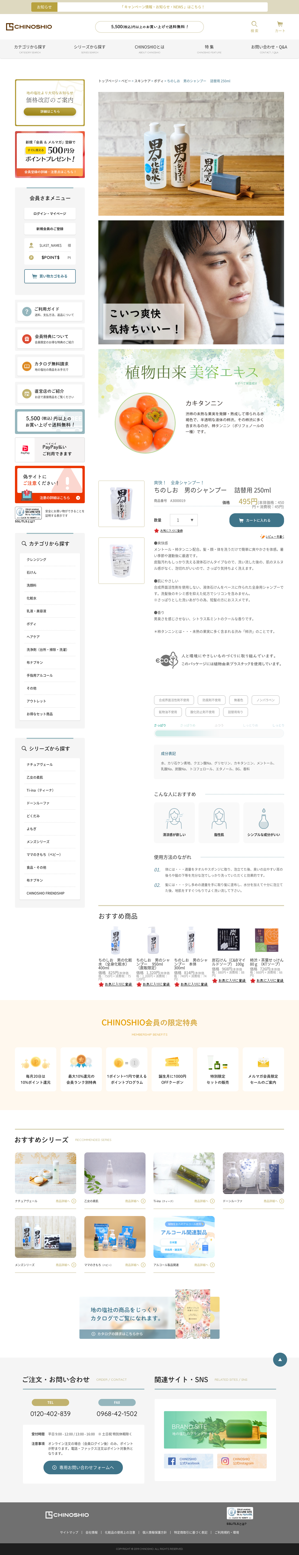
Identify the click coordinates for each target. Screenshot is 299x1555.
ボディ (159, 81)
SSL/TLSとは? (25, 521)
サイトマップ (69, 1532)
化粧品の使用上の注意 (120, 1532)
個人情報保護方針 (154, 1532)
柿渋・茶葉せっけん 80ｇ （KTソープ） (267, 962)
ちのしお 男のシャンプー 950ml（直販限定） (153, 963)
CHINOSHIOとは (149, 50)
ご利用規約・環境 (227, 1532)
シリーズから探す (90, 50)
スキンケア (142, 81)
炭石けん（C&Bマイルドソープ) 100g (229, 962)
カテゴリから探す (30, 50)
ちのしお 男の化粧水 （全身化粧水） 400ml (115, 963)
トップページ (108, 81)
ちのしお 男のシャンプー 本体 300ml (191, 963)
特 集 (209, 50)
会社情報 (91, 1532)
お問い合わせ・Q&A (269, 50)
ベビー (126, 81)
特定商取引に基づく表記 (190, 1532)
